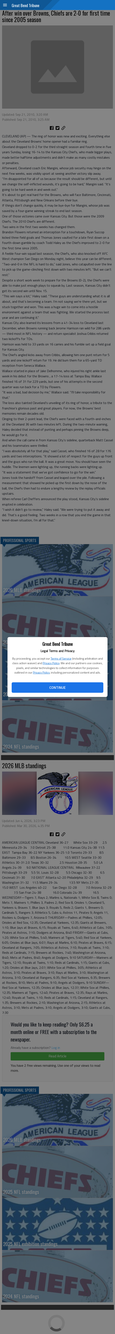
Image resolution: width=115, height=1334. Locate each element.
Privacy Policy (51, 663)
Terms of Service (61, 658)
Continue (57, 687)
